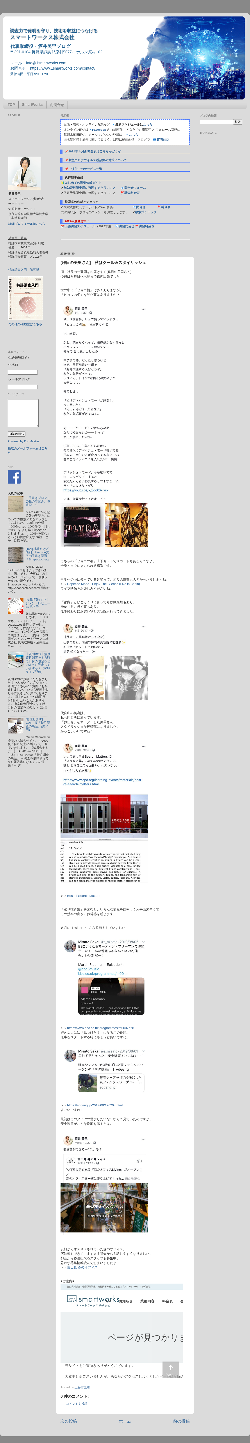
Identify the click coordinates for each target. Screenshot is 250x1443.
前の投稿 (181, 1421)
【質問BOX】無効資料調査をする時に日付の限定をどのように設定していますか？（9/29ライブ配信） (38, 663)
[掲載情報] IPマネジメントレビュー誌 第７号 (38, 603)
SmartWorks (32, 105)
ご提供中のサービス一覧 (85, 169)
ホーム (125, 1421)
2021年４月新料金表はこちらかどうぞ (94, 151)
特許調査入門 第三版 (23, 269)
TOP (11, 105)
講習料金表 (146, 226)
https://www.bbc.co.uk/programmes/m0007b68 (100, 1028)
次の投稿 (68, 1421)
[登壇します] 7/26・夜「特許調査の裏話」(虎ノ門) (38, 725)
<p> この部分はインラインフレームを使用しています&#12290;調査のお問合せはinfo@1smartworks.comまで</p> (122, 1333)
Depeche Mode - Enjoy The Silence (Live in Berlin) (103, 584)
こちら (147, 124)
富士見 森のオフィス (82, 1267)
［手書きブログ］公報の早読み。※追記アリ (38, 501)
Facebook (99, 129)
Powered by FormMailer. (24, 441)
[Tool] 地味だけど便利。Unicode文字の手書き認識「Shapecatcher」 (38, 554)
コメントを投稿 (77, 1403)
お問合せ (57, 105)
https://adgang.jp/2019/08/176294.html (95, 1105)
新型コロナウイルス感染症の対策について (97, 160)
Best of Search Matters (83, 896)
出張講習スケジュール (80, 226)
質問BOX (163, 139)
